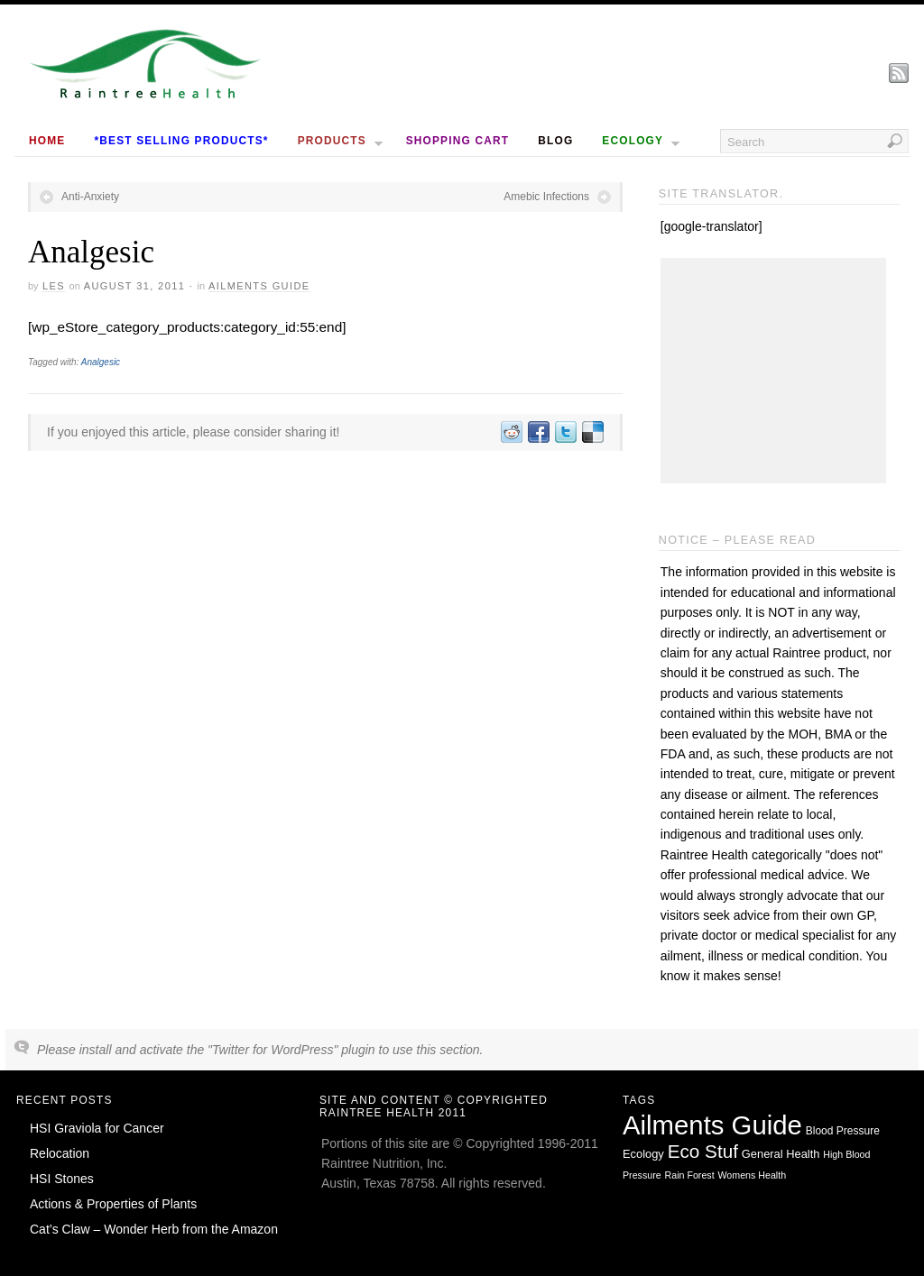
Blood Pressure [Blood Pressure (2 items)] (843, 1131)
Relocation (59, 1153)
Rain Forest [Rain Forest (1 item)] (690, 1175)
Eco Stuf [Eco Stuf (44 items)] (703, 1151)
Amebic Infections (546, 196)
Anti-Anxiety (90, 196)
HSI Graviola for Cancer (97, 1128)
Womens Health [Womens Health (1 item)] (752, 1175)
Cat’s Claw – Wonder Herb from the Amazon (154, 1229)
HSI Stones (62, 1178)
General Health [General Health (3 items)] (781, 1154)
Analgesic (100, 362)
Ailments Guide (259, 285)
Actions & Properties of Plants (113, 1204)
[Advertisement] (773, 370)
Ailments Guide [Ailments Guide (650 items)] (712, 1125)
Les (53, 285)
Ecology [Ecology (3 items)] (643, 1154)
